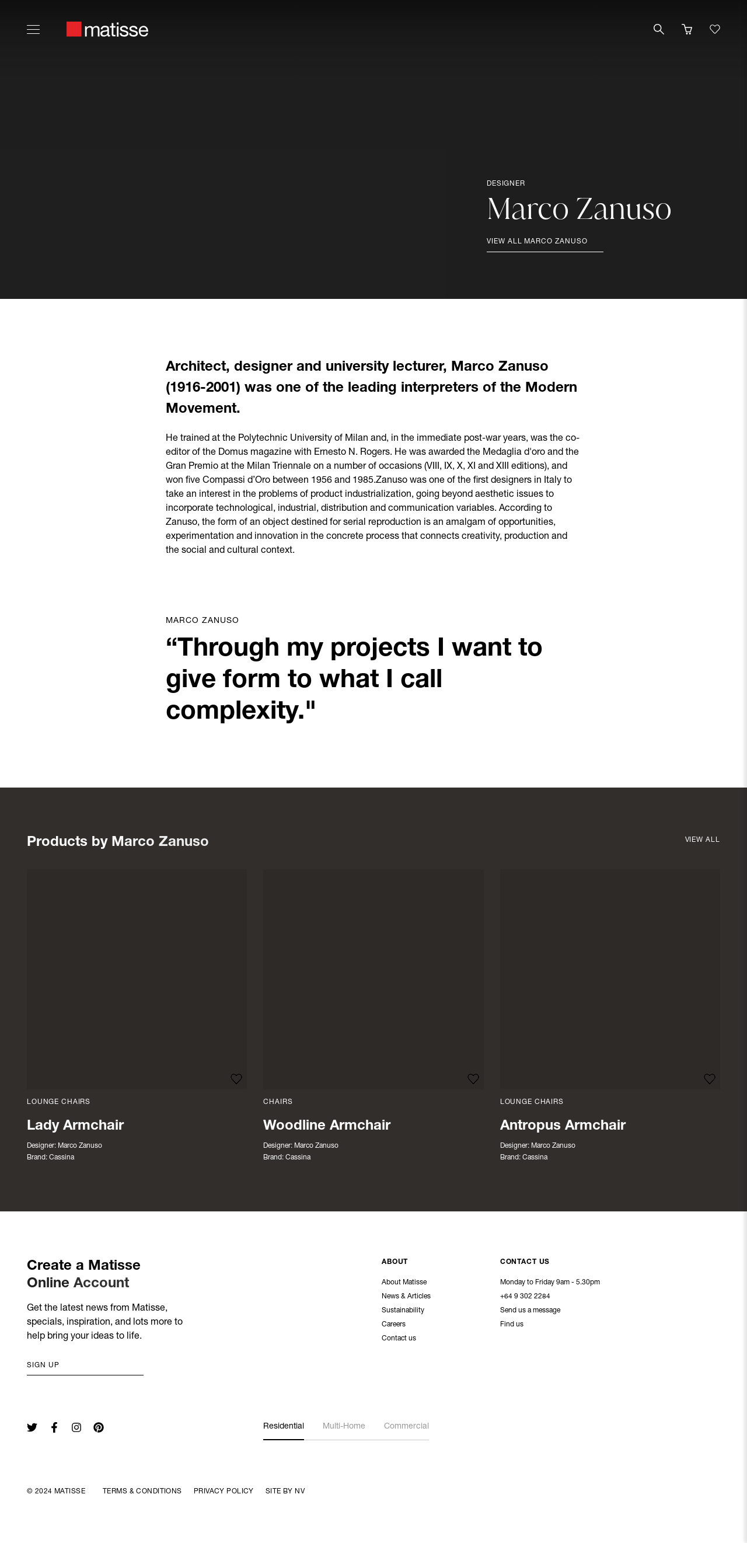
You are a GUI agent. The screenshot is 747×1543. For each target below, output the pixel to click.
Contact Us (525, 1263)
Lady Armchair (75, 1127)
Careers (394, 1325)
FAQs (271, 1339)
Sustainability (403, 1311)
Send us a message (530, 1311)
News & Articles (406, 1297)
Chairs (277, 1102)
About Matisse (404, 1283)
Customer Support (292, 1311)
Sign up (43, 1365)
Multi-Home (344, 1427)
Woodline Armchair (326, 1127)
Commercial (406, 1427)
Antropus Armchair (563, 1127)
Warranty (277, 1325)
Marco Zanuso (80, 1146)
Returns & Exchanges (296, 1297)
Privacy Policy (224, 1491)
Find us (511, 1325)
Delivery (275, 1283)
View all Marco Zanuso (537, 241)
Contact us (399, 1339)
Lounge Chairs (58, 1102)
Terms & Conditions (142, 1491)
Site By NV (285, 1491)
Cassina (61, 1157)
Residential (283, 1427)
